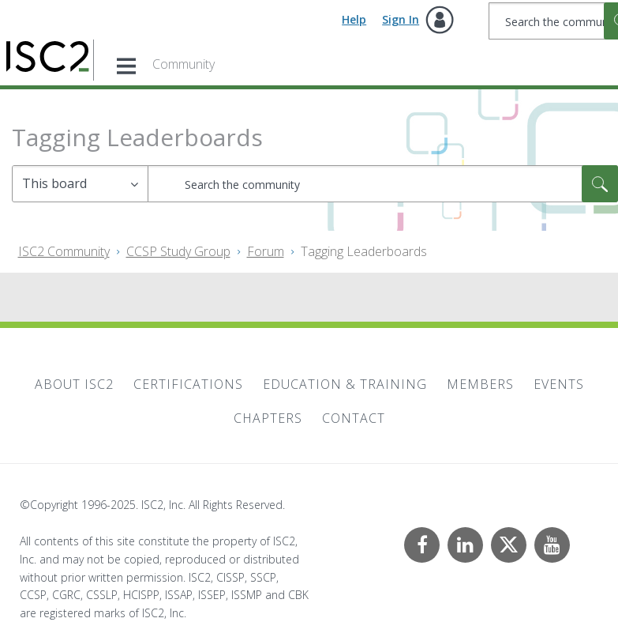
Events (559, 384)
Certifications (188, 384)
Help (354, 19)
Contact (353, 418)
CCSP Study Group (178, 251)
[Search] (383, 183)
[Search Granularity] (80, 184)
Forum (265, 251)
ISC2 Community (64, 251)
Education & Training (345, 384)
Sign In (400, 19)
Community (183, 64)
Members (480, 384)
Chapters (268, 418)
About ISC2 (74, 384)
